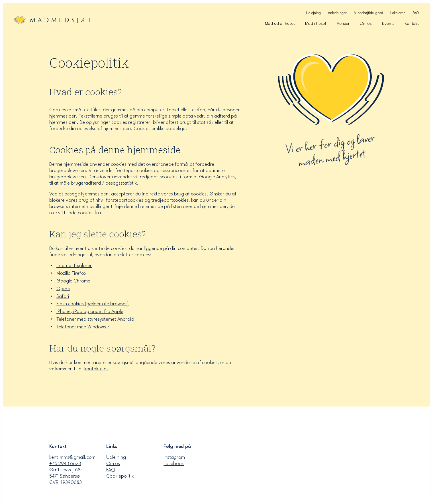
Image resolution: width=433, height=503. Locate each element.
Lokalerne (397, 13)
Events (388, 24)
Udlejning (313, 13)
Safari (62, 298)
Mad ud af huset (280, 24)
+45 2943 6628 (65, 463)
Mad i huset (315, 24)
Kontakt (412, 24)
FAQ (415, 13)
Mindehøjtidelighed (368, 13)
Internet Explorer (74, 267)
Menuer (343, 24)
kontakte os (96, 371)
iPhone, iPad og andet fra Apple (89, 313)
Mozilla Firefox (71, 275)
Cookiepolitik (120, 476)
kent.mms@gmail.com (72, 457)
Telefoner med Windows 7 (83, 329)
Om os (366, 24)
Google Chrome (73, 282)
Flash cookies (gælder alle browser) (92, 306)
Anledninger (337, 13)
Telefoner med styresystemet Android (95, 321)
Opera (63, 290)
